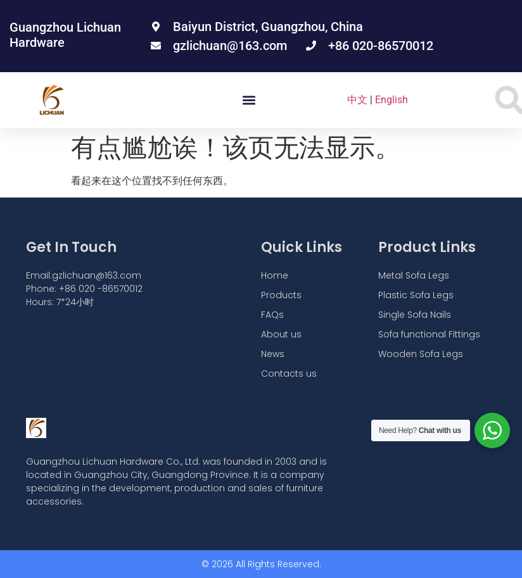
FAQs (272, 314)
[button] (248, 100)
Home (274, 275)
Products (281, 295)
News (272, 354)
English (391, 100)
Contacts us (289, 373)
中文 (357, 100)
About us (281, 334)
